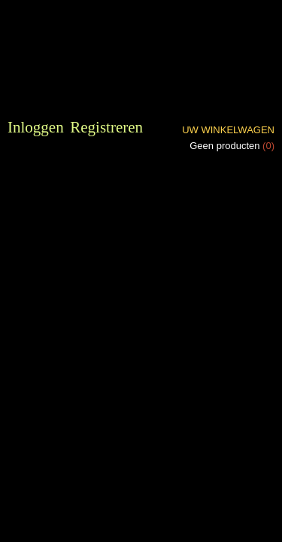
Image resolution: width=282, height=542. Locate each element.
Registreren (106, 127)
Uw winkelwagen (228, 130)
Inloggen (36, 127)
